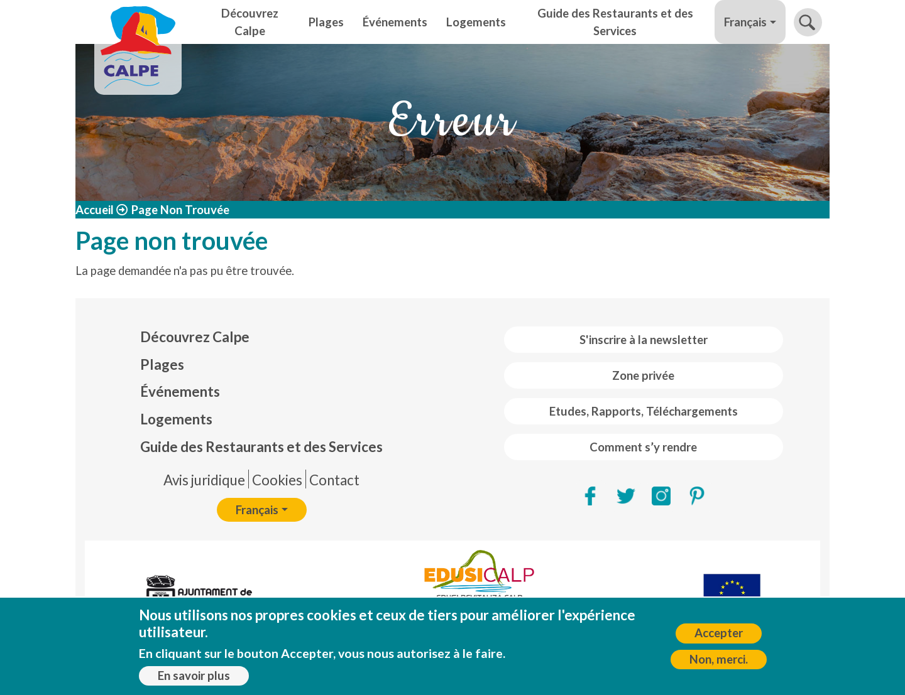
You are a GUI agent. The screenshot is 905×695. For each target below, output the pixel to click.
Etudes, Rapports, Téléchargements (643, 411)
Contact (334, 479)
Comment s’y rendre (643, 447)
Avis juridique (204, 479)
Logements (476, 22)
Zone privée (643, 375)
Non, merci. (718, 663)
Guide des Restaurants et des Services (615, 22)
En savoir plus (194, 679)
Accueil (94, 210)
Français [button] (745, 22)
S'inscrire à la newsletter (643, 340)
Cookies (277, 479)
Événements (395, 22)
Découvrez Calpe (249, 22)
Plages (326, 22)
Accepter (718, 637)
